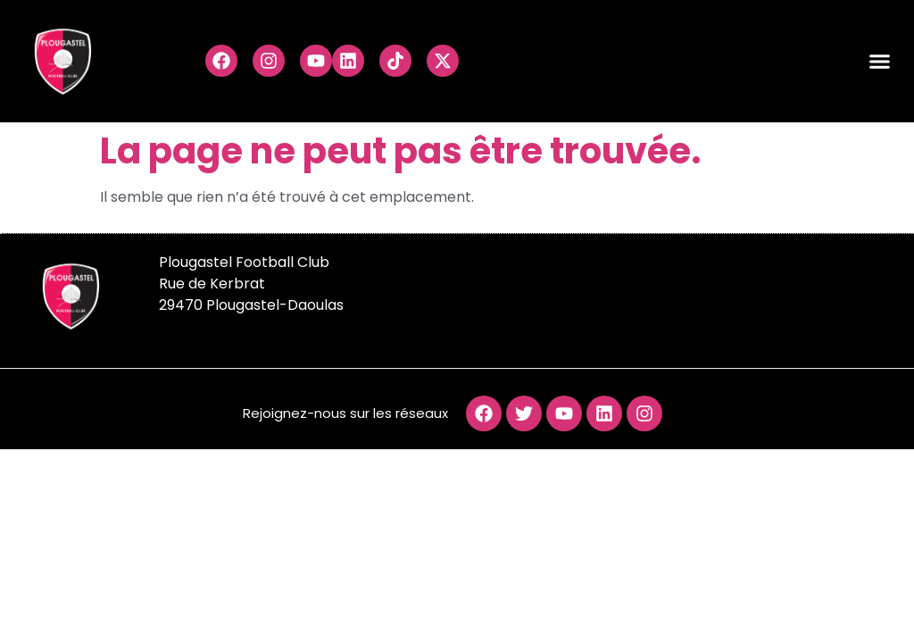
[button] (880, 62)
